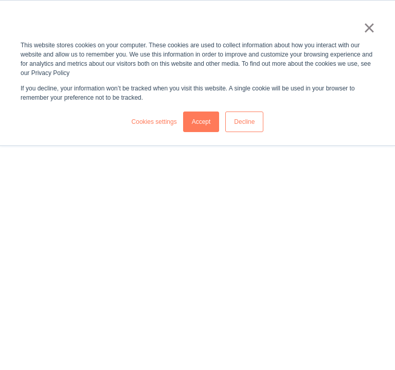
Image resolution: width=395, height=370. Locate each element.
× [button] (369, 27)
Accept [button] (201, 121)
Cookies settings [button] (154, 121)
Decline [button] (244, 121)
